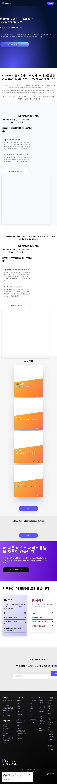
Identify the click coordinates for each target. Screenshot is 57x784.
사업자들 (18, 728)
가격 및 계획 (33, 700)
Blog (31, 714)
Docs (31, 711)
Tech (31, 717)
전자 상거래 (19, 714)
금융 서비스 (19, 738)
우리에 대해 (50, 732)
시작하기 (51, 3)
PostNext (50, 739)
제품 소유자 (19, 708)
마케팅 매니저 (20, 722)
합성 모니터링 (6, 715)
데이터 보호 (36, 771)
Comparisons (33, 719)
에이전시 (18, 706)
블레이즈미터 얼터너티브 (42, 702)
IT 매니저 (18, 717)
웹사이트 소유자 (20, 719)
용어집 (49, 703)
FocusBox (50, 742)
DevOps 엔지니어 (20, 711)
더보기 (28, 508)
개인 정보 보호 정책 (26, 771)
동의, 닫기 (7, 779)
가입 (31, 706)
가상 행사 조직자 (20, 730)
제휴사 (31, 708)
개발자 (18, 703)
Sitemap (32, 722)
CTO (17, 725)
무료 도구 (50, 700)
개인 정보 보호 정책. (15, 776)
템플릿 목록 (50, 706)
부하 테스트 (6, 705)
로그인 (44, 3)
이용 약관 (39, 769)
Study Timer (51, 749)
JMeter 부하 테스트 (8, 707)
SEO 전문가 (19, 700)
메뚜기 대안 (42, 721)
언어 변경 (50, 774)
